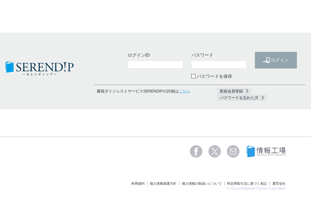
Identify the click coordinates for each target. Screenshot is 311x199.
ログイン (276, 60)
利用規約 (138, 183)
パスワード (202, 55)
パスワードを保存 (214, 76)
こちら (184, 91)
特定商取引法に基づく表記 (247, 183)
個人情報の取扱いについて (202, 183)
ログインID (139, 55)
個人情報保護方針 (163, 183)
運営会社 (279, 183)
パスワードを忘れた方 (239, 97)
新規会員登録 (231, 91)
